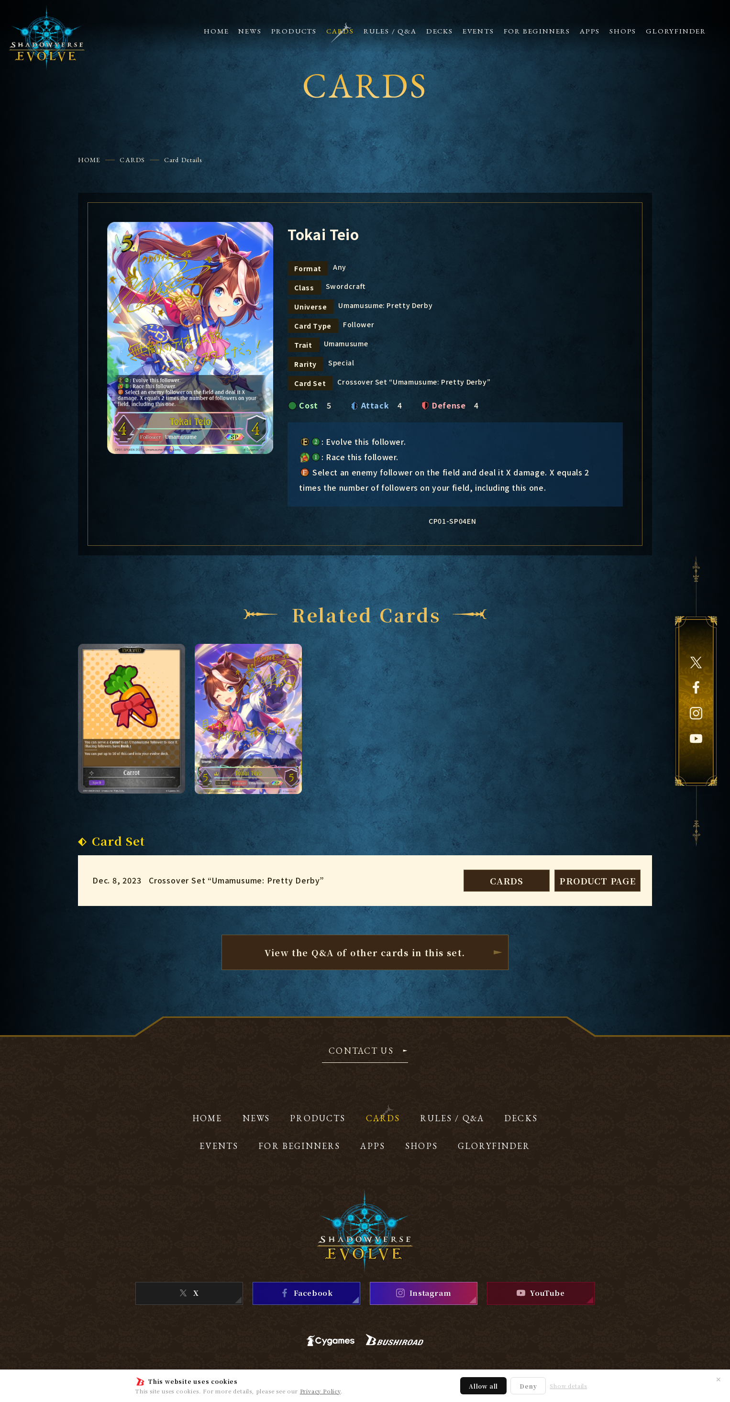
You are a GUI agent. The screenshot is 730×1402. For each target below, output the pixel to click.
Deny (528, 1386)
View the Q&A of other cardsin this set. (365, 952)
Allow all (483, 1386)
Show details (568, 1386)
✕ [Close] (718, 1379)
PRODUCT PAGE (597, 880)
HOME (89, 159)
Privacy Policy (320, 1391)
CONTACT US (361, 1051)
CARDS (132, 159)
